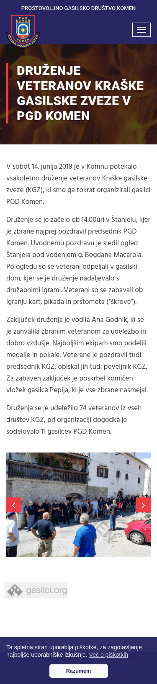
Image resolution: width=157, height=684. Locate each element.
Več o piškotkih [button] (108, 654)
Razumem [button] (78, 671)
